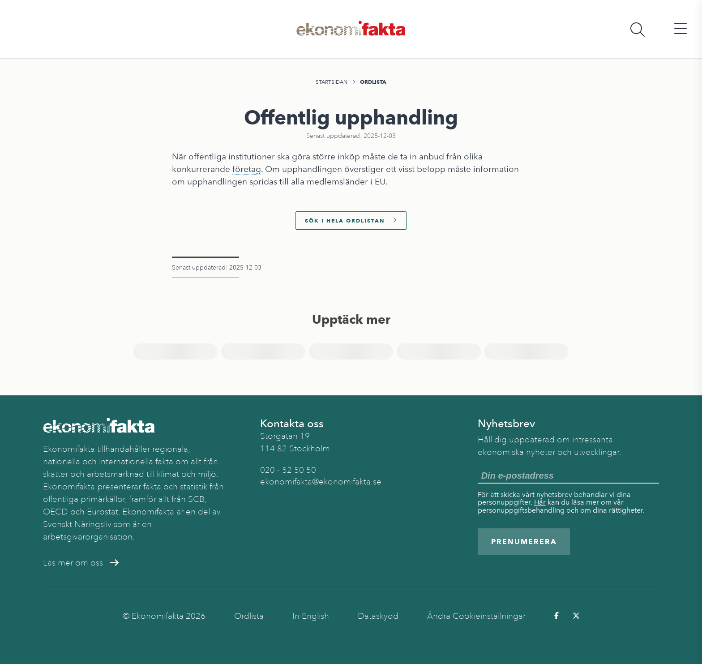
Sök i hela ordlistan (351, 220)
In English (310, 616)
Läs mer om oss (81, 562)
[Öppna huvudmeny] (680, 29)
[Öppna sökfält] (637, 29)
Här (540, 502)
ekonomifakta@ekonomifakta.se (320, 481)
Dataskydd (378, 616)
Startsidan (331, 82)
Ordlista (373, 81)
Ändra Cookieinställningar (476, 616)
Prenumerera (524, 541)
